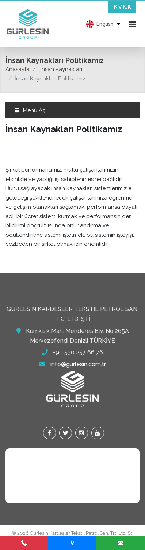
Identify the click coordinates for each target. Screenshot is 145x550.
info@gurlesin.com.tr (78, 364)
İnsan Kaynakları (61, 69)
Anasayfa (17, 69)
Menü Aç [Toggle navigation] (29, 110)
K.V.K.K (122, 7)
